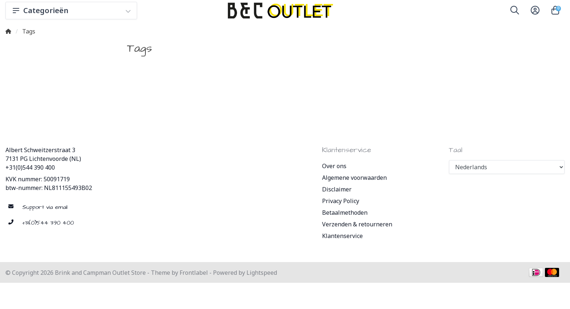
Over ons (334, 166)
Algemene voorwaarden (354, 178)
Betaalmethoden (345, 213)
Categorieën (71, 10)
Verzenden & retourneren (357, 224)
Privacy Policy (340, 201)
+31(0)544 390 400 (30, 167)
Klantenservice (342, 236)
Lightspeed (261, 273)
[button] (515, 11)
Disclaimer (337, 189)
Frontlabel (194, 273)
